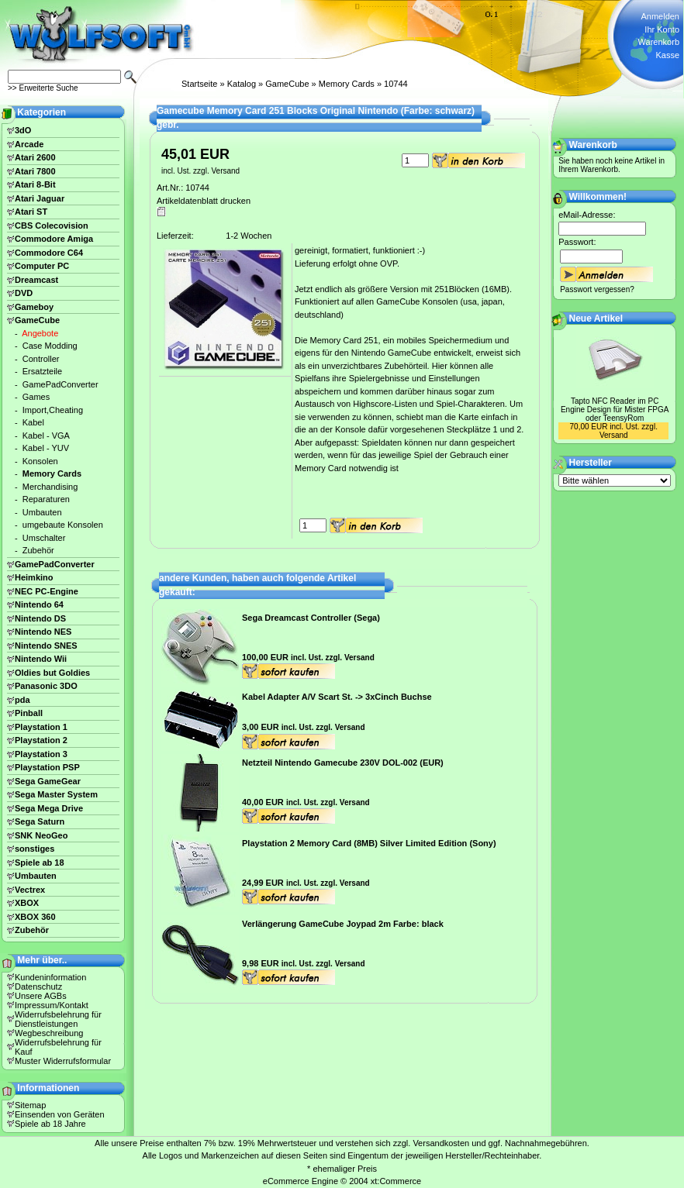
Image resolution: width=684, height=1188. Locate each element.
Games (36, 396)
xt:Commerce (396, 1181)
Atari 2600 (35, 157)
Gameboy (34, 307)
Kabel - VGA (46, 435)
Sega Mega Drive (49, 808)
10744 (396, 83)
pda (22, 699)
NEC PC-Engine (46, 591)
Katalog (241, 83)
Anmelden (660, 16)
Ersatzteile (42, 371)
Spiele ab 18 (39, 862)
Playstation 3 (41, 754)
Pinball (29, 713)
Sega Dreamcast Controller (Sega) (311, 617)
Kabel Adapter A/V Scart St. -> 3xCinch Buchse (337, 696)
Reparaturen (46, 499)
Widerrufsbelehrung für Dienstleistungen (58, 1019)
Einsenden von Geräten (60, 1114)
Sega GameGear (48, 781)
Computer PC (42, 265)
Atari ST (31, 211)
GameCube (287, 83)
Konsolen (40, 461)
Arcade (29, 144)
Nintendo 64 (39, 604)
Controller (41, 358)
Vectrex (30, 889)
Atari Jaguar (39, 198)
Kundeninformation (50, 977)
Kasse (667, 55)
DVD (24, 293)
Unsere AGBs (41, 995)
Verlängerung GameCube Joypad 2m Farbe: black (343, 923)
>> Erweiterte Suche (43, 88)
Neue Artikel (596, 318)
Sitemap (30, 1105)
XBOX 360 (35, 916)
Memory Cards (347, 83)
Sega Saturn (39, 821)
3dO (23, 130)
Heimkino (34, 577)
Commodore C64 (49, 252)
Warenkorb (658, 41)
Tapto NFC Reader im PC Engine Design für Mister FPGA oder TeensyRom (615, 409)
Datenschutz (38, 986)
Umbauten (42, 512)
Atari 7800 (35, 171)
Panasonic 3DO (46, 685)
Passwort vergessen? (597, 289)
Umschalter (44, 537)
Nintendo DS (40, 618)
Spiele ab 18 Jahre (50, 1123)
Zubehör (38, 550)
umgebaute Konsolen (62, 524)
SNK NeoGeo (41, 835)
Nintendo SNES (46, 645)
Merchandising (50, 486)
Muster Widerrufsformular (63, 1061)
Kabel (33, 422)
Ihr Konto (661, 29)
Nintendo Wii (41, 658)
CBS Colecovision (51, 225)
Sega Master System (56, 794)
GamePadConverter (60, 384)
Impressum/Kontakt (51, 1005)
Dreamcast (36, 279)
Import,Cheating (52, 410)
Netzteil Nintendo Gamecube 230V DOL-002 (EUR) (343, 762)
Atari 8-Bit (35, 184)
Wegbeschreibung (49, 1033)
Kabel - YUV (45, 448)
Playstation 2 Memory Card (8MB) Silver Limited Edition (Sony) (369, 843)
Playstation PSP (47, 767)
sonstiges (34, 848)
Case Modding (50, 345)
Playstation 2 (41, 740)
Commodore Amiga (54, 238)
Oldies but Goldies (52, 672)
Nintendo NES (43, 631)
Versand (225, 171)
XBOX (27, 902)
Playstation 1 (41, 727)
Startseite (199, 83)
